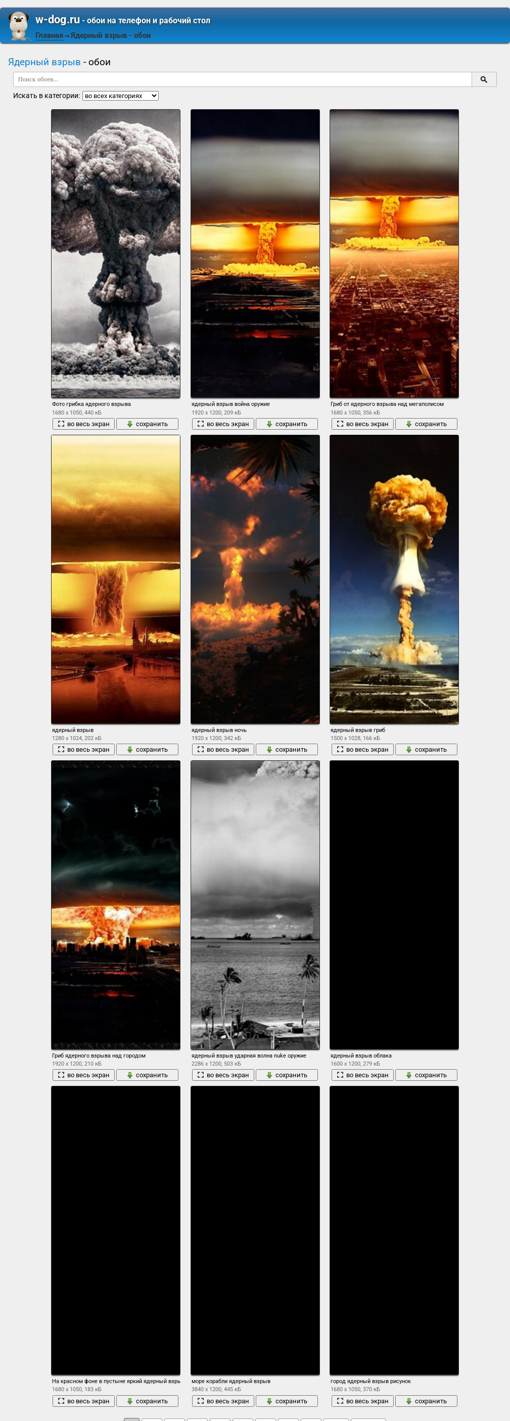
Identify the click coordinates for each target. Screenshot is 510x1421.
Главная (49, 35)
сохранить (147, 424)
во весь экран (84, 424)
